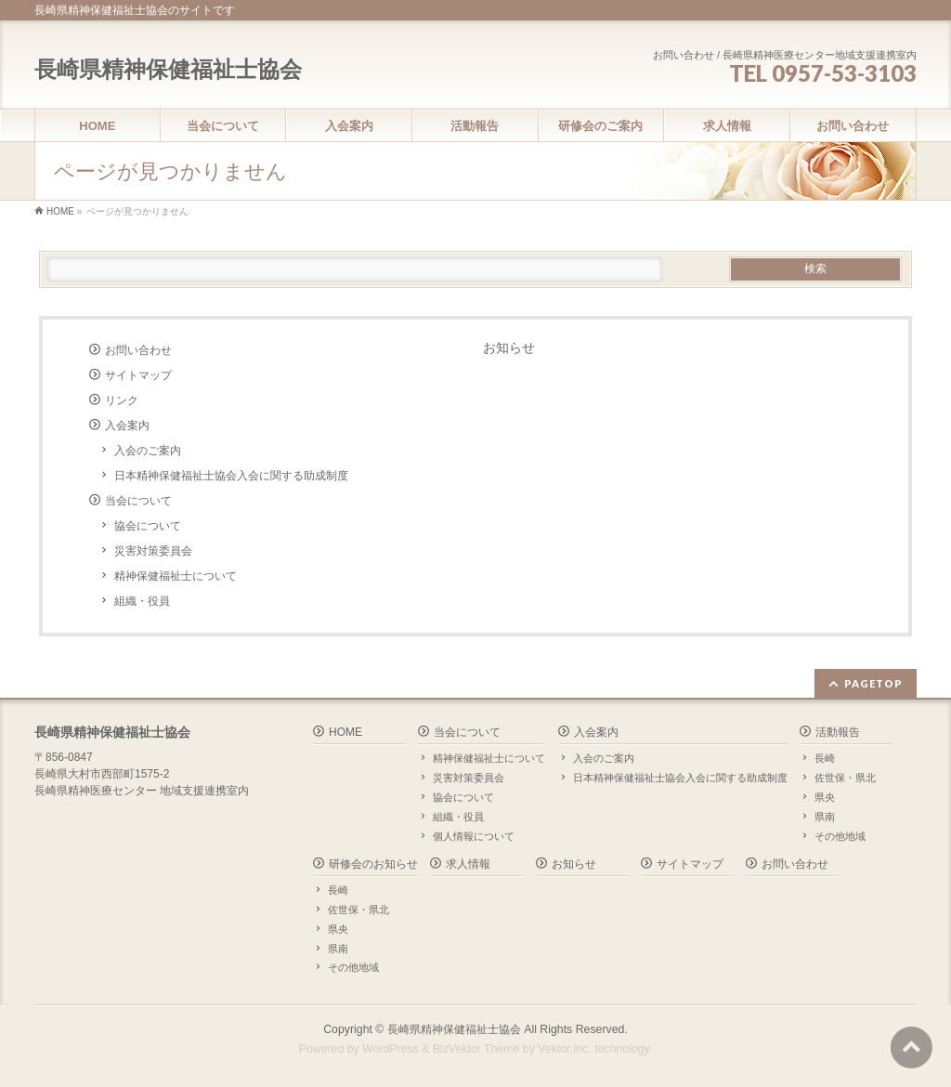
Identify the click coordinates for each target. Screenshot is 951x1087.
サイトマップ (138, 375)
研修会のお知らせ (373, 864)
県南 (824, 816)
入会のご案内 (147, 450)
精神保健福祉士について (175, 576)
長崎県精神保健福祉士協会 (168, 69)
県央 (824, 797)
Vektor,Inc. (565, 1048)
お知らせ (509, 347)
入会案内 (127, 425)
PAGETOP (873, 683)
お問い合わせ (138, 350)
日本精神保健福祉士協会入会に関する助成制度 (231, 475)
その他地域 (840, 836)
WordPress (390, 1048)
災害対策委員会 (153, 550)
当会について (138, 500)
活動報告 (837, 732)
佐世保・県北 (845, 777)
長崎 (824, 758)
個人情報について (474, 836)
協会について (147, 525)
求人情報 (468, 864)
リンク (121, 400)
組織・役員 (142, 601)
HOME (345, 732)
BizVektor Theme (476, 1048)
